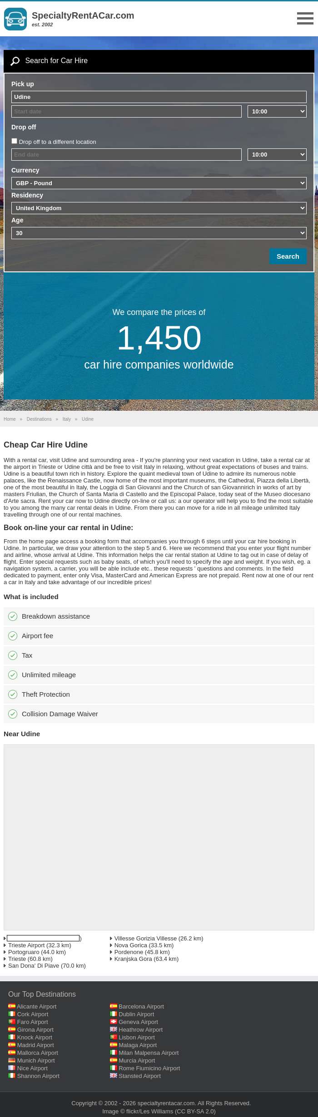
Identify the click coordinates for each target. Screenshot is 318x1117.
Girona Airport (35, 1029)
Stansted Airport (140, 1076)
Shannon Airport (38, 1076)
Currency (25, 170)
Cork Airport (33, 1014)
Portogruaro (24, 952)
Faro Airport (32, 1022)
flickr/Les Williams (149, 1111)
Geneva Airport (138, 1022)
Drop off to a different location (57, 141)
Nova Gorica (130, 945)
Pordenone (129, 952)
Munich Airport (36, 1060)
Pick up (22, 84)
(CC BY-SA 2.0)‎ (195, 1111)
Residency (27, 195)
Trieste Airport (26, 945)
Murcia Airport (137, 1060)
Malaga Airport (138, 1045)
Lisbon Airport (137, 1037)
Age (17, 220)
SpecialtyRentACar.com (83, 15)
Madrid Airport (35, 1045)
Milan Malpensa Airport (149, 1052)
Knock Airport (34, 1037)
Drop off (23, 127)
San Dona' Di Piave (33, 965)
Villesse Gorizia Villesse (145, 938)
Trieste (17, 958)
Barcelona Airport (141, 1006)
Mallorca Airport (37, 1052)
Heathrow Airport (141, 1029)
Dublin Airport (136, 1014)
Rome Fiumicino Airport (149, 1068)
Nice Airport (32, 1068)
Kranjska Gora (133, 958)
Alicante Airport (36, 1006)
